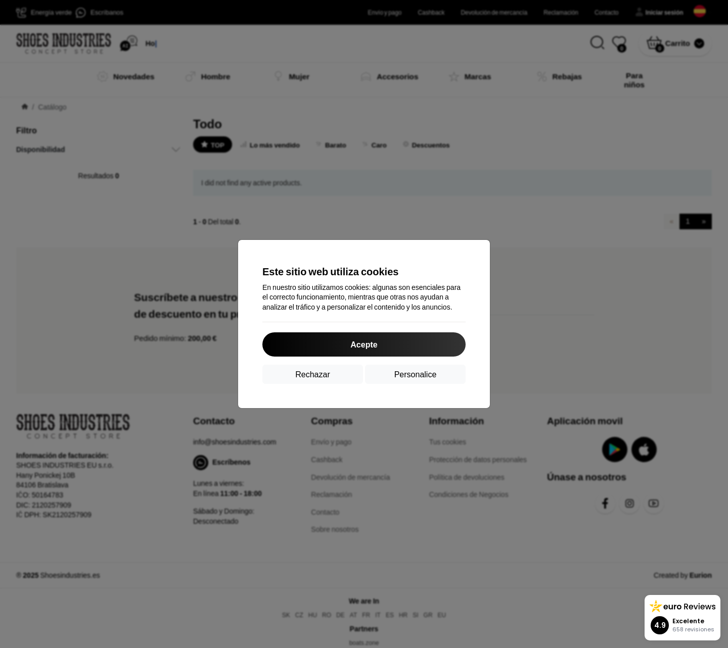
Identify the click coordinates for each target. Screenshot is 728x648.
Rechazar (312, 374)
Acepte (363, 344)
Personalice (415, 374)
